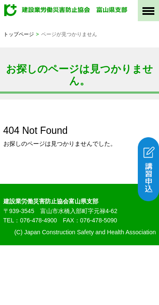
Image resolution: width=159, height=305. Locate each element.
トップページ (18, 34)
